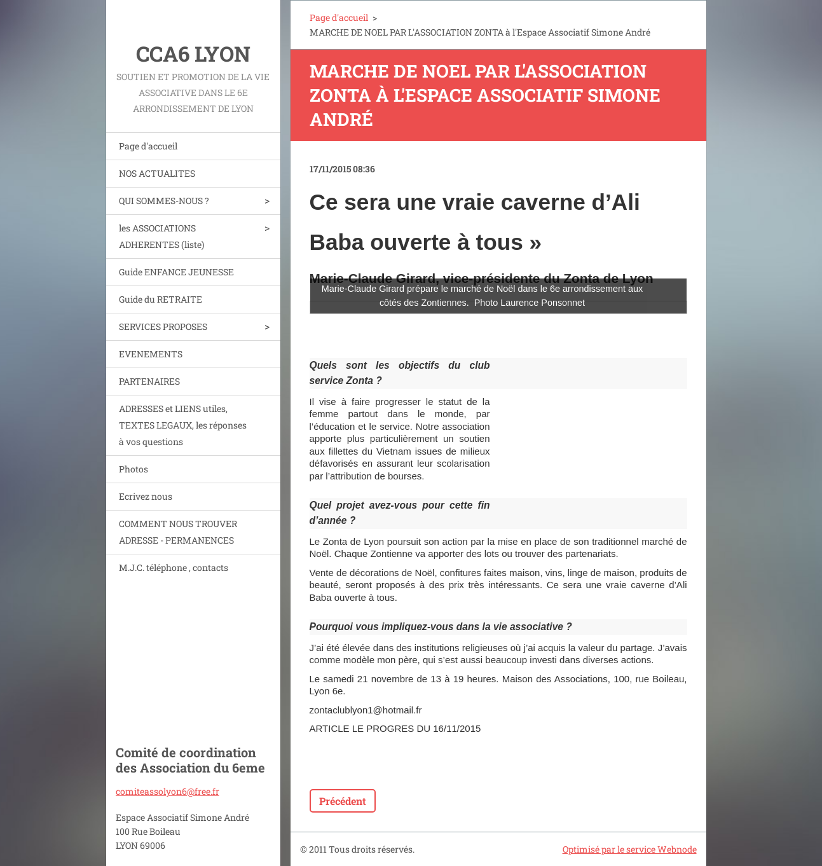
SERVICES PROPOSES (163, 326)
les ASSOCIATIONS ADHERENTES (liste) (161, 236)
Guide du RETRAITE (160, 299)
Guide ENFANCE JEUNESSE (176, 272)
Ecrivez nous (145, 496)
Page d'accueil (148, 146)
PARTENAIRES (149, 381)
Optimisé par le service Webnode (630, 849)
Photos (133, 469)
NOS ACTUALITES (157, 173)
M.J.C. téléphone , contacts (173, 567)
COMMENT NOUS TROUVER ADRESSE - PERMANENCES (178, 532)
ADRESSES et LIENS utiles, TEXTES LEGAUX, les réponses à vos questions (183, 425)
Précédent (342, 801)
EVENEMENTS (150, 354)
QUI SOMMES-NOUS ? (164, 201)
